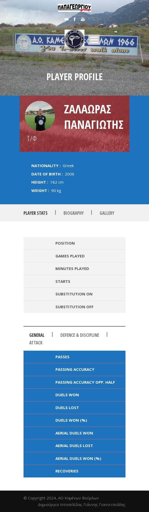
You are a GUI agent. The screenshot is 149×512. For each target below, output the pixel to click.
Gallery (107, 213)
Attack (36, 343)
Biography (74, 213)
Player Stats (36, 213)
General (36, 335)
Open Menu (94, 40)
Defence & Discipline (79, 335)
